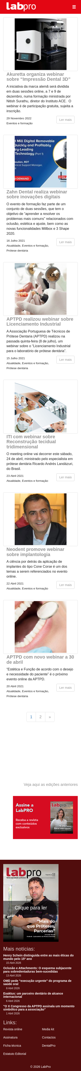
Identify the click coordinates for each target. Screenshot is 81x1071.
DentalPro (49, 1045)
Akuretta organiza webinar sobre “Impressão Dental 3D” (38, 77)
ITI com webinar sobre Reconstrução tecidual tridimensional (31, 441)
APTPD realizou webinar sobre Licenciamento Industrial (39, 322)
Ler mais (65, 119)
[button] (74, 7)
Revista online (12, 1029)
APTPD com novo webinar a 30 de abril (40, 659)
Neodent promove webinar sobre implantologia (35, 552)
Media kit (48, 1029)
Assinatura (10, 1037)
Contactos (49, 1037)
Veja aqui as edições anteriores (51, 784)
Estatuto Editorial (14, 1053)
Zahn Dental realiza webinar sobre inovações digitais (36, 194)
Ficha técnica (12, 1045)
